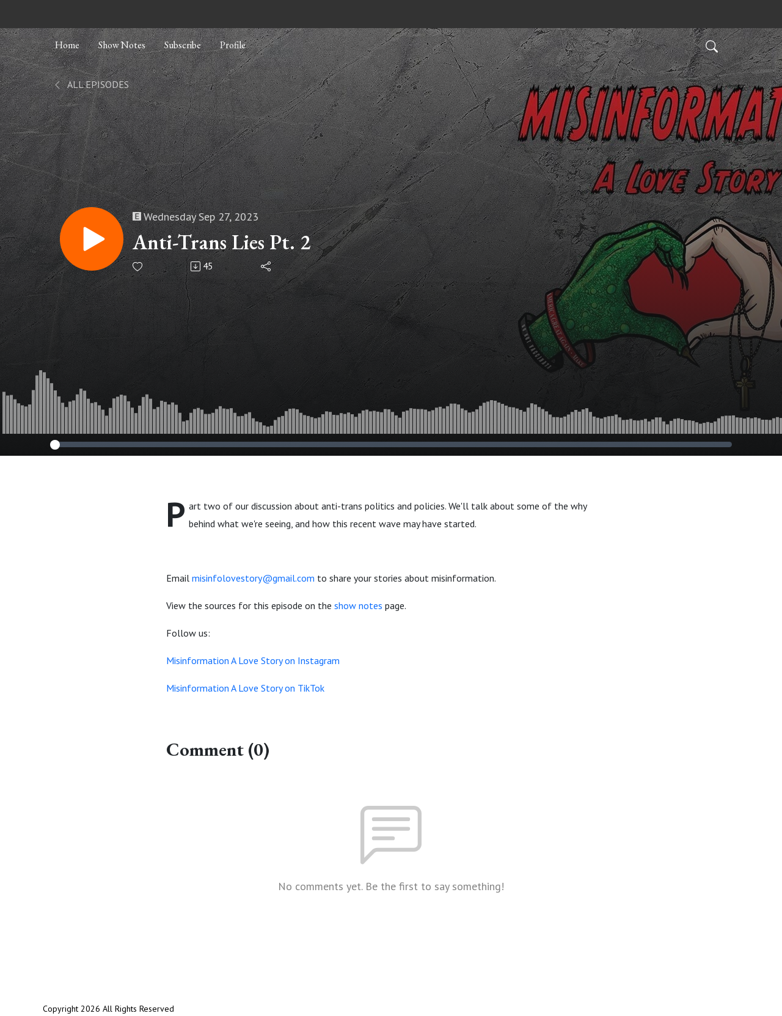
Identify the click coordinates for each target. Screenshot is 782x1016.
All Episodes (91, 84)
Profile (233, 44)
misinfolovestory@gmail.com (253, 578)
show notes (358, 605)
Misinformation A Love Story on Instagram (253, 660)
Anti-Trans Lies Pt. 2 (221, 242)
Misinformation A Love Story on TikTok (245, 688)
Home (67, 44)
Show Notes (121, 44)
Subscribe (182, 44)
